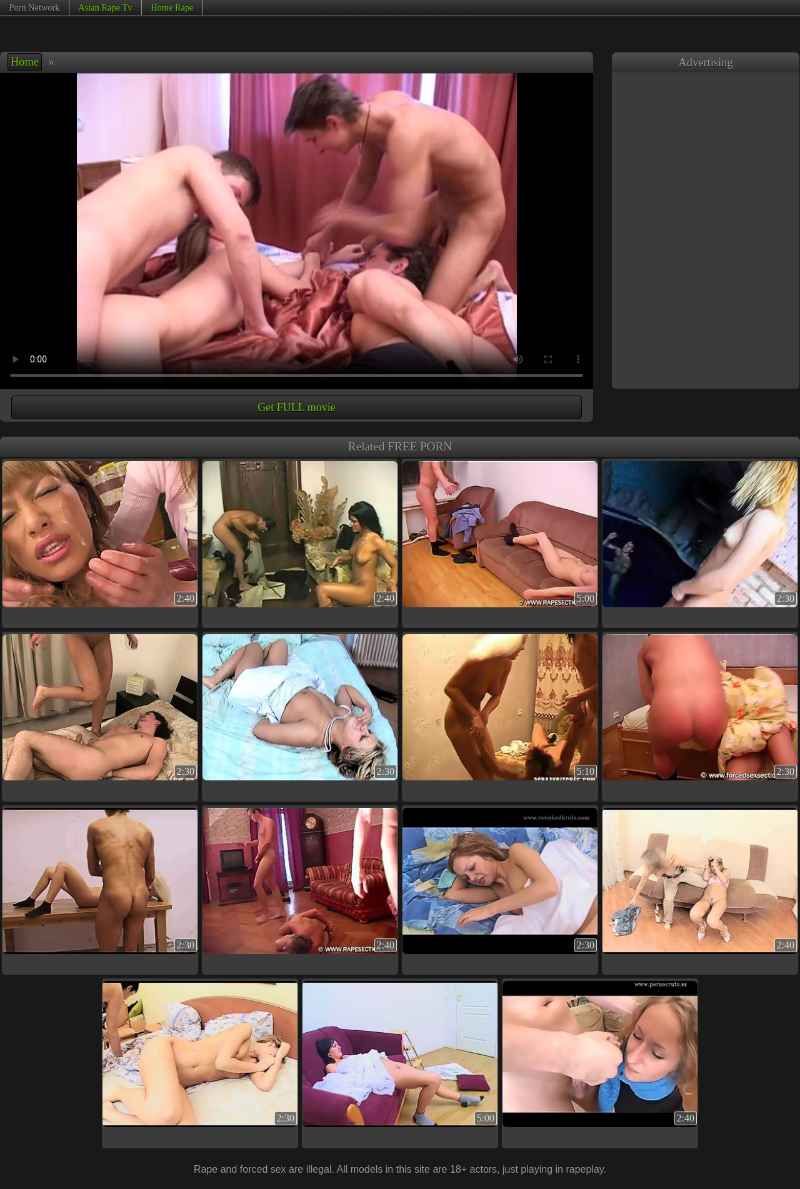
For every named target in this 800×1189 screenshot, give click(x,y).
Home (25, 62)
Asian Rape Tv (105, 7)
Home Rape (172, 7)
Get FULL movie (296, 407)
